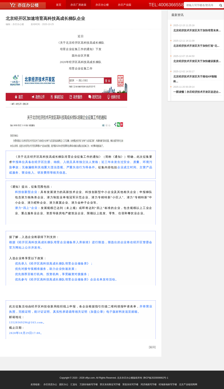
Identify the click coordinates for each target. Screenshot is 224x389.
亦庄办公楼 (102, 4)
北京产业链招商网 (188, 384)
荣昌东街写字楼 (130, 384)
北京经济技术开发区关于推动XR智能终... (195, 79)
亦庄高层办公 (50, 384)
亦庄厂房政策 (78, 4)
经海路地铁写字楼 (168, 384)
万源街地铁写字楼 (89, 384)
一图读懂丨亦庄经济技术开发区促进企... (197, 91)
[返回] (152, 347)
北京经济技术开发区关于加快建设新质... (197, 61)
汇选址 (73, 384)
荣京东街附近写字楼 (110, 384)
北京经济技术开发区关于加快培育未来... (197, 30)
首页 (58, 4)
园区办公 (63, 384)
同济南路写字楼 (149, 384)
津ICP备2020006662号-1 (155, 377)
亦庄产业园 (124, 4)
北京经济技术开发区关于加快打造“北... (196, 45)
